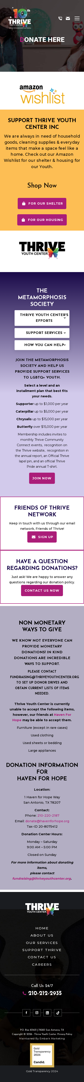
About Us (42, 934)
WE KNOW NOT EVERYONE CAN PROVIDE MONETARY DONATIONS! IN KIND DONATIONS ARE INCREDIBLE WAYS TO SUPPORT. (42, 652)
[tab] (42, 318)
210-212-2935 (42, 992)
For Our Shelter (42, 203)
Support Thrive (42, 949)
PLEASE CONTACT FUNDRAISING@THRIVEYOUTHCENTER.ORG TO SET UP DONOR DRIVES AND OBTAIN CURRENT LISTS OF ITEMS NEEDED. (44, 682)
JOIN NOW (42, 478)
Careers (42, 963)
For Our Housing (42, 220)
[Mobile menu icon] (77, 18)
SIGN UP (42, 537)
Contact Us (42, 956)
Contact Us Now (42, 590)
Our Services (42, 942)
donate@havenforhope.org (47, 820)
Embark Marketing (52, 1037)
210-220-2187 (48, 815)
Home (42, 927)
